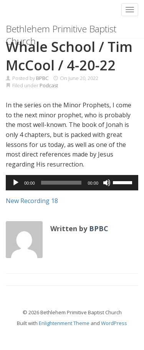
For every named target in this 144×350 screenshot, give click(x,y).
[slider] (61, 183)
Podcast (49, 85)
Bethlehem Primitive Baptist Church (61, 30)
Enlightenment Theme (64, 323)
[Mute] (107, 183)
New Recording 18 (32, 201)
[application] (72, 182)
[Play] (16, 183)
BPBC (42, 78)
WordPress (114, 323)
